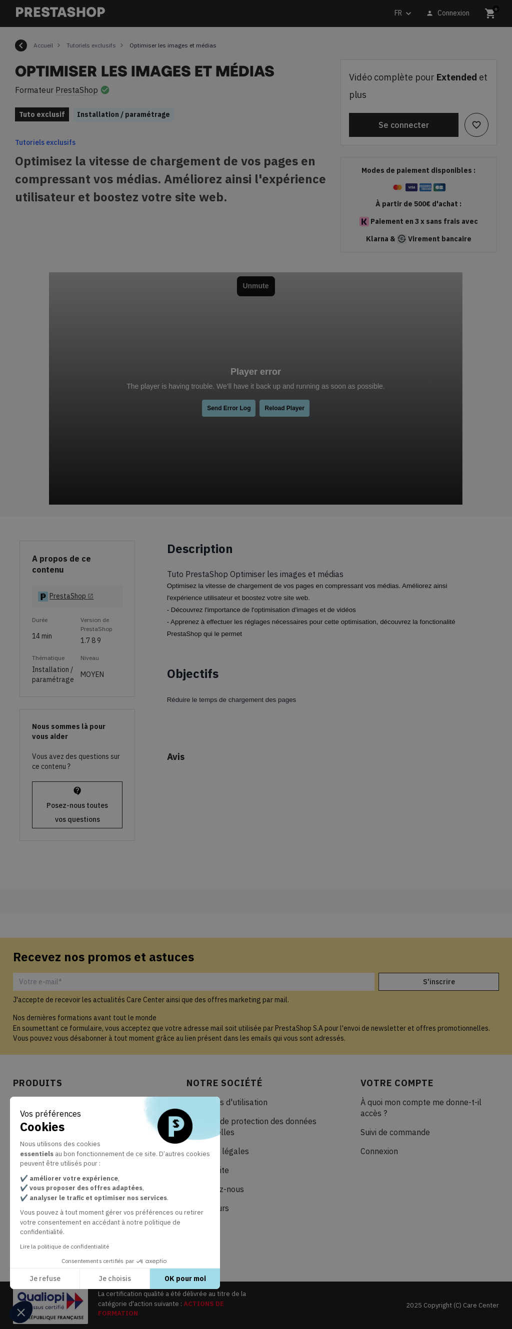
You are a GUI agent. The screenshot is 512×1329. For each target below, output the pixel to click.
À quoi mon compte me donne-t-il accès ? (421, 1107)
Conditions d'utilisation (227, 1102)
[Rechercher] (189, 13)
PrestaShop (77, 90)
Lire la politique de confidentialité (64, 1246)
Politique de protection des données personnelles (251, 1126)
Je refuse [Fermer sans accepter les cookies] (45, 1278)
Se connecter (403, 125)
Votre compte (397, 1083)
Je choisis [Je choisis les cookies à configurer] (114, 1278)
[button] (21, 1312)
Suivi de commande (395, 1132)
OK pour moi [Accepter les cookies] (185, 1278)
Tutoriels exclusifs (45, 142)
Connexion (379, 1151)
